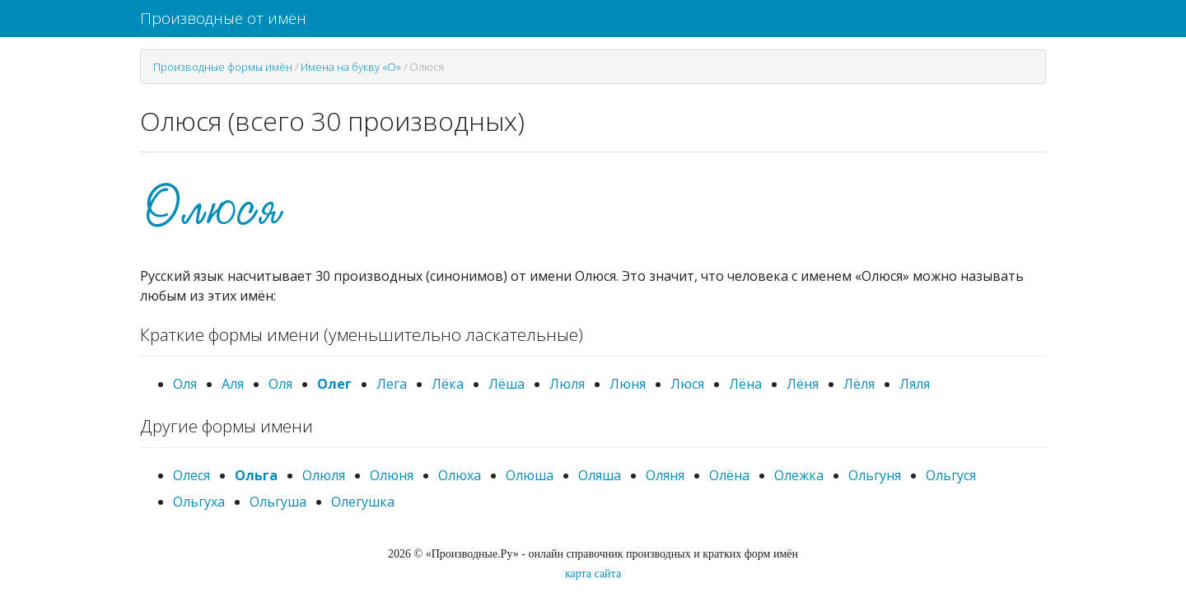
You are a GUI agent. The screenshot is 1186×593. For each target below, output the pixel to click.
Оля (185, 384)
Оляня (665, 475)
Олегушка (363, 502)
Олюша (529, 475)
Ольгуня (874, 475)
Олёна (729, 475)
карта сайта (593, 573)
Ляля (914, 384)
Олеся (191, 475)
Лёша (506, 384)
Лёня (803, 384)
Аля (233, 384)
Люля (567, 384)
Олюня (391, 475)
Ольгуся (951, 475)
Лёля (859, 384)
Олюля (323, 475)
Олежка (799, 475)
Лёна (745, 384)
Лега (391, 384)
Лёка (448, 384)
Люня (627, 384)
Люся (687, 384)
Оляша (599, 475)
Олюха (459, 475)
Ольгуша (278, 502)
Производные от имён (223, 18)
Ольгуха (199, 502)
